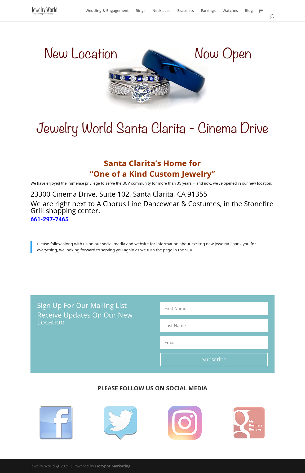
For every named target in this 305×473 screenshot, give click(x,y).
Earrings (208, 11)
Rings (140, 11)
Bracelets (185, 11)
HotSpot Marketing (112, 465)
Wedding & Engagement (107, 11)
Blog (249, 11)
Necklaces (161, 11)
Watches (230, 11)
